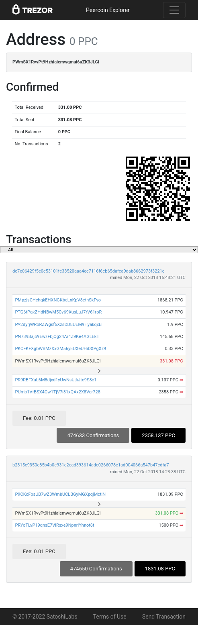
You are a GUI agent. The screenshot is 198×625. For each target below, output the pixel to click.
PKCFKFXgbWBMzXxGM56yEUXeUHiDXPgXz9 (60, 348)
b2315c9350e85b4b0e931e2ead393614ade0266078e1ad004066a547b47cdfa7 (90, 465)
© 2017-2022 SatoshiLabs (45, 616)
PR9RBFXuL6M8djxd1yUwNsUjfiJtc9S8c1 (55, 380)
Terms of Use (110, 616)
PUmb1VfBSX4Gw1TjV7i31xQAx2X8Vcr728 (57, 392)
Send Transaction (164, 616)
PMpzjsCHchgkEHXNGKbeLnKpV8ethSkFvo (58, 300)
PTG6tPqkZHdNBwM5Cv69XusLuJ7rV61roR (58, 312)
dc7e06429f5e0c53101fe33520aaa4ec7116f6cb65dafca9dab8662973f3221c (88, 271)
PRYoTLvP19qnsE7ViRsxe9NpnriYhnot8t (54, 525)
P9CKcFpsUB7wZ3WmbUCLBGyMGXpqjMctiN (60, 494)
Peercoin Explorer (108, 10)
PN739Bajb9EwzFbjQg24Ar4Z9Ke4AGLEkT (57, 336)
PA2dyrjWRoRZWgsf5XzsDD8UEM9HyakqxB (58, 324)
